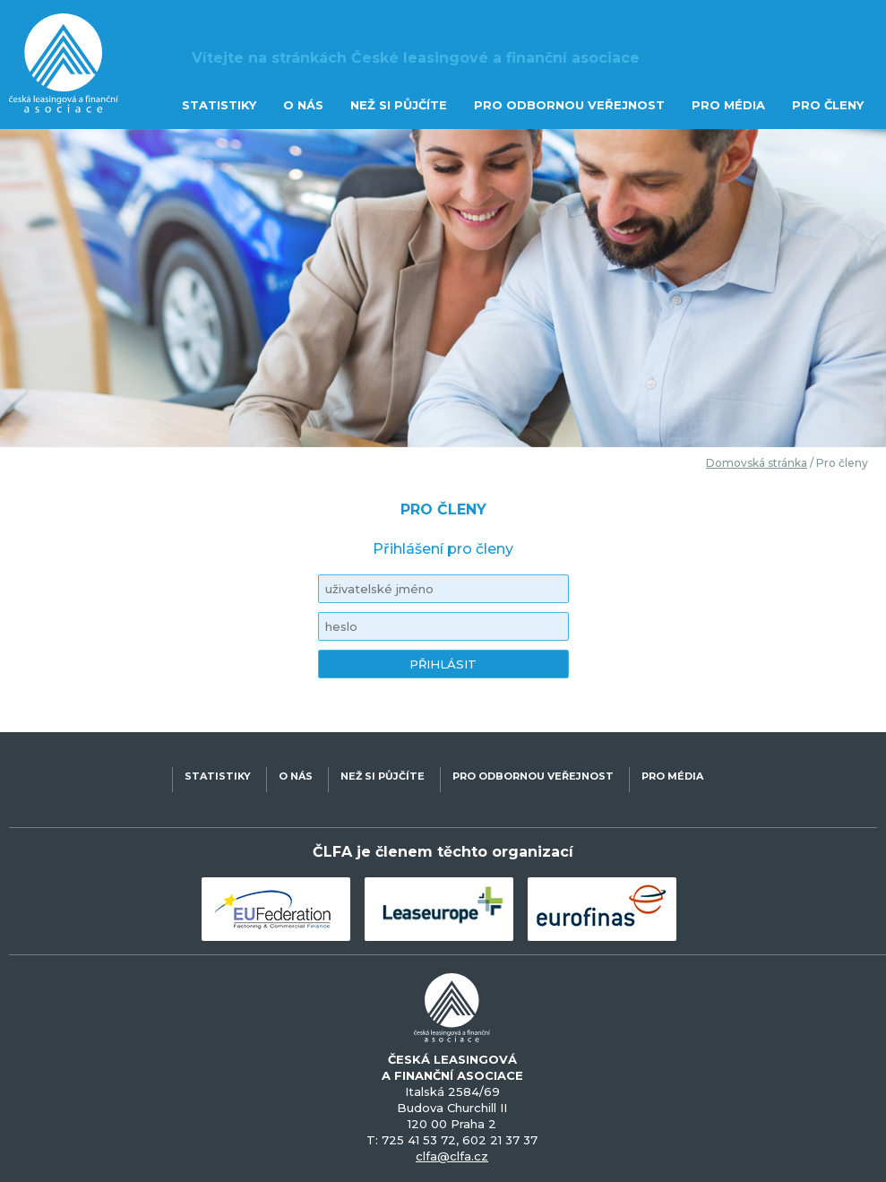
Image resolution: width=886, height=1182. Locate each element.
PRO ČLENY (828, 105)
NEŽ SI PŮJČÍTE (398, 105)
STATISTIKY (219, 105)
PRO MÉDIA (728, 105)
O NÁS (303, 105)
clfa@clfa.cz (452, 1156)
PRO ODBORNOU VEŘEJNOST (569, 105)
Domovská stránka (756, 463)
